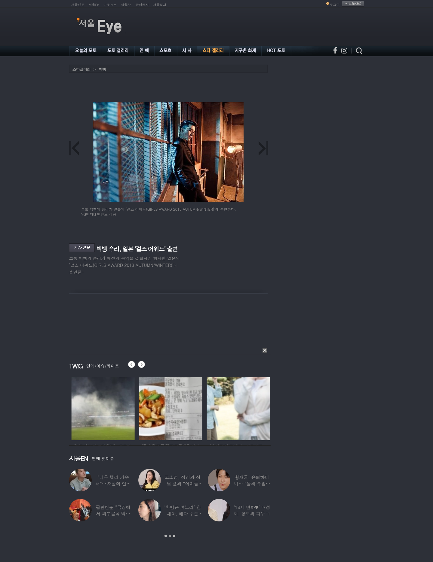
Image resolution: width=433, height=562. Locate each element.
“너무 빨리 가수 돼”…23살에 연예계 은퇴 (113, 483)
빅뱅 (102, 69)
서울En (126, 4)
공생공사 (142, 4)
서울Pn (94, 4)
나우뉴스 (110, 4)
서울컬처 (159, 4)
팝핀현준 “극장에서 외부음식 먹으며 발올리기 (113, 513)
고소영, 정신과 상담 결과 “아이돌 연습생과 (182, 483)
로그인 (335, 4)
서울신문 (77, 4)
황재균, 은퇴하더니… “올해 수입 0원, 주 (252, 483)
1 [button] (165, 536)
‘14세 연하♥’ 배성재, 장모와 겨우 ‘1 (252, 510)
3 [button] (174, 536)
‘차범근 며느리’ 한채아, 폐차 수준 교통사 (182, 513)
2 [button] (170, 536)
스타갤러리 (81, 69)
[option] (133, 407)
